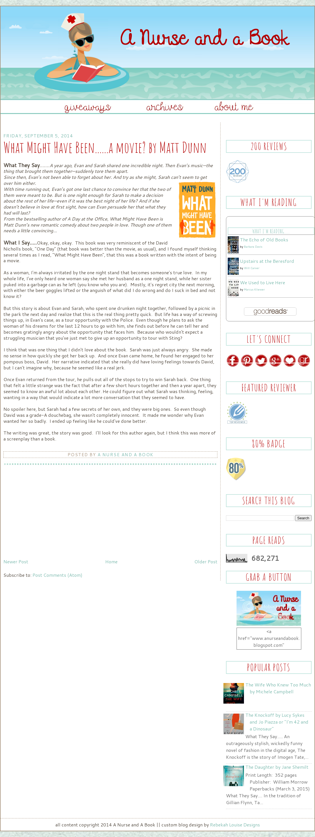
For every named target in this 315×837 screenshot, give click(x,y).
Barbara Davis (253, 247)
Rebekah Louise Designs (235, 824)
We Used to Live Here (262, 282)
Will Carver (251, 268)
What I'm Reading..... (271, 231)
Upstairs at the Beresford (267, 261)
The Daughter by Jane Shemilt (276, 767)
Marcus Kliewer (254, 289)
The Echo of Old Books (264, 239)
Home (111, 561)
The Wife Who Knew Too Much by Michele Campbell (278, 688)
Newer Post (15, 561)
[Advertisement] (46, 516)
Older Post (205, 561)
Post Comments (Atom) (57, 575)
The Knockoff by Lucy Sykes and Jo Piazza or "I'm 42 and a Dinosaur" (276, 722)
